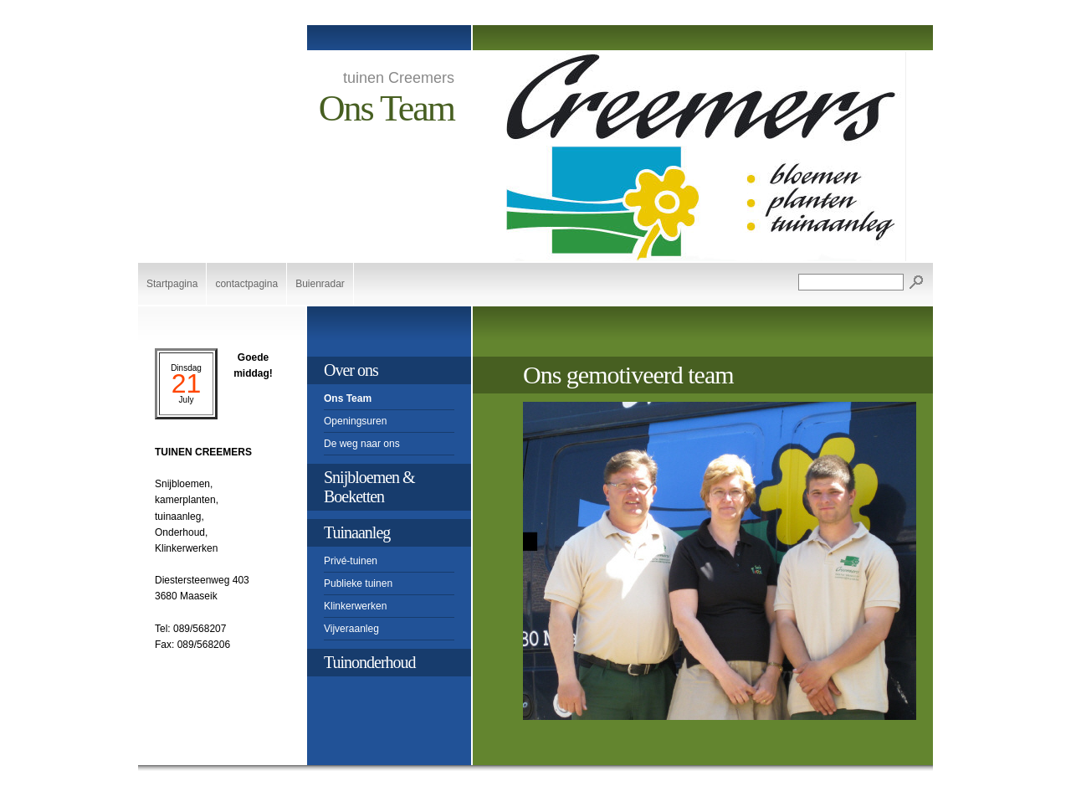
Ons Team (348, 398)
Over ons (351, 370)
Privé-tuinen (350, 561)
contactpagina (246, 284)
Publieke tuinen (358, 583)
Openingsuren (355, 421)
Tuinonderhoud (370, 662)
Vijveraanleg (351, 629)
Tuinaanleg (357, 532)
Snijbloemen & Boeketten (369, 487)
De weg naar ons (362, 444)
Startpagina (171, 284)
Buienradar (320, 284)
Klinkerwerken (355, 606)
